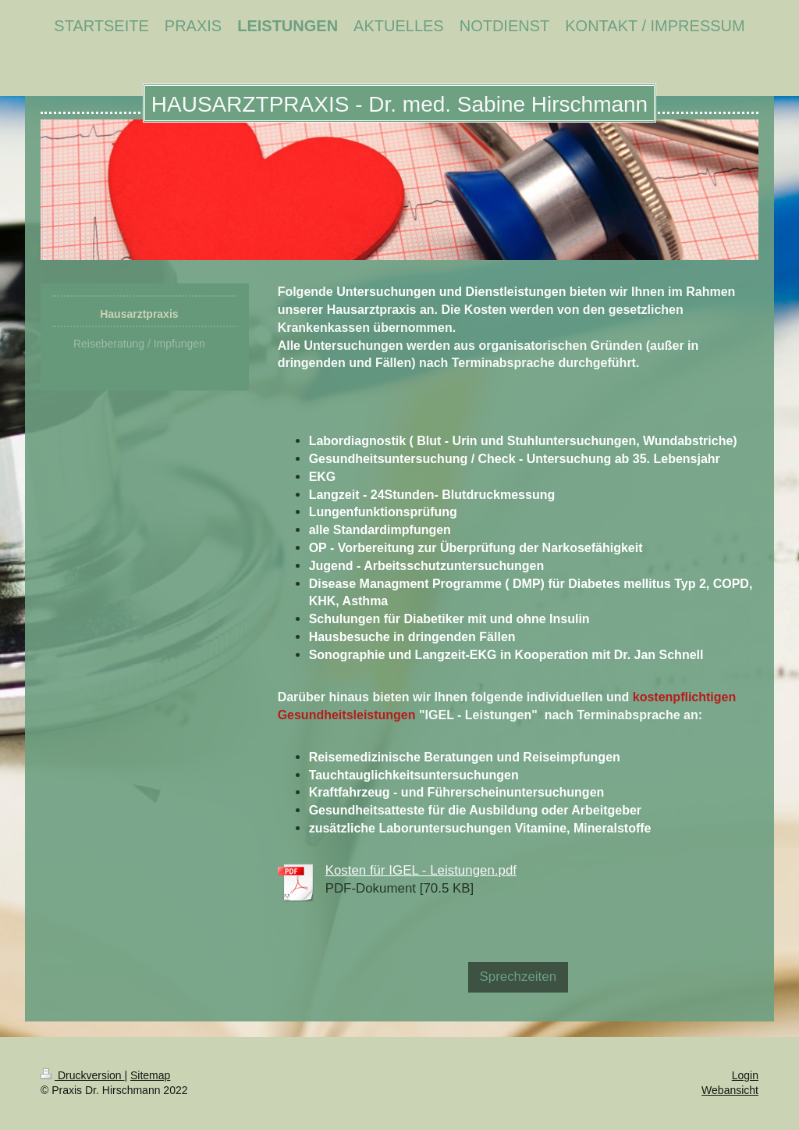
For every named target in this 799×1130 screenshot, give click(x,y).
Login (745, 1075)
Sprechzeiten (518, 976)
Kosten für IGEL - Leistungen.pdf (421, 870)
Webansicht (729, 1090)
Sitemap (150, 1075)
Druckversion (82, 1075)
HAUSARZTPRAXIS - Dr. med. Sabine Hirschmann (399, 104)
